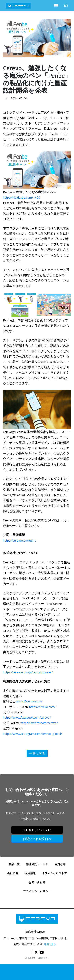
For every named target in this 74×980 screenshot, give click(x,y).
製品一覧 (14, 864)
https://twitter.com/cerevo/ (39, 723)
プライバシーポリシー (37, 891)
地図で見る (50, 944)
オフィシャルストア (54, 873)
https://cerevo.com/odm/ (20, 540)
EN (66, 5)
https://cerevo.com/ (42, 706)
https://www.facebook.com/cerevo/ (27, 717)
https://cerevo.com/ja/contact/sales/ (28, 672)
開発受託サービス (37, 864)
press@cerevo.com (29, 701)
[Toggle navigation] (56, 6)
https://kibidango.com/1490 (21, 197)
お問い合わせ (37, 882)
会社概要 (12, 873)
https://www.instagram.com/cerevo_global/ (32, 733)
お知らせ (60, 864)
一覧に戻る (37, 753)
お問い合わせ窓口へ (37, 838)
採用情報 (30, 873)
